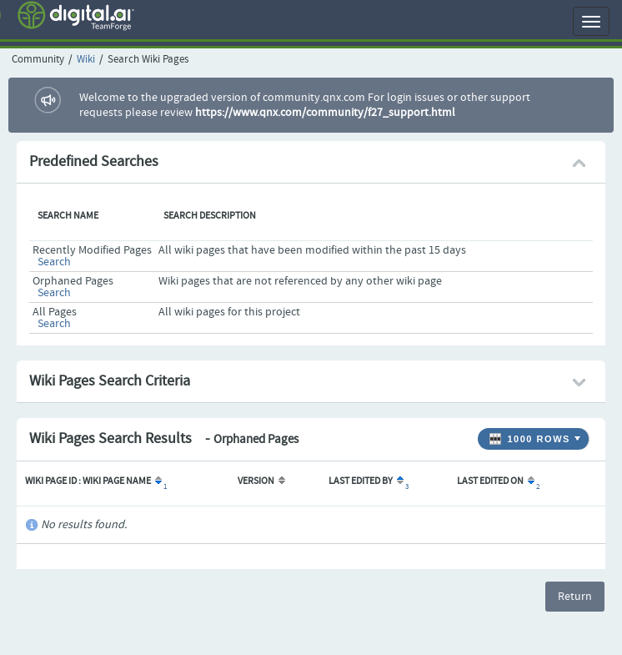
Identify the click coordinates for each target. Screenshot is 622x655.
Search (54, 262)
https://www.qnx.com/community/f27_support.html (325, 112)
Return (575, 596)
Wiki (86, 60)
